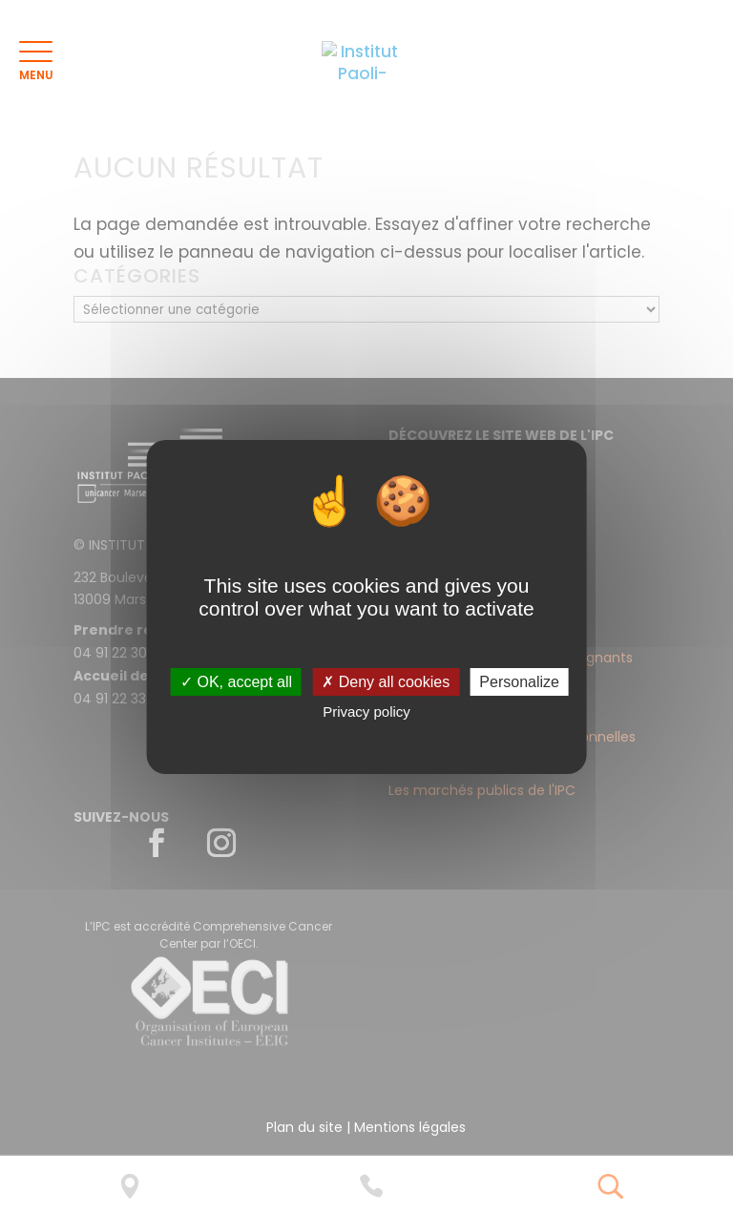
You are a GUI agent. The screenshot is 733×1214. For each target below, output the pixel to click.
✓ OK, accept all (236, 682)
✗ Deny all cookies (386, 682)
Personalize (519, 682)
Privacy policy (366, 711)
